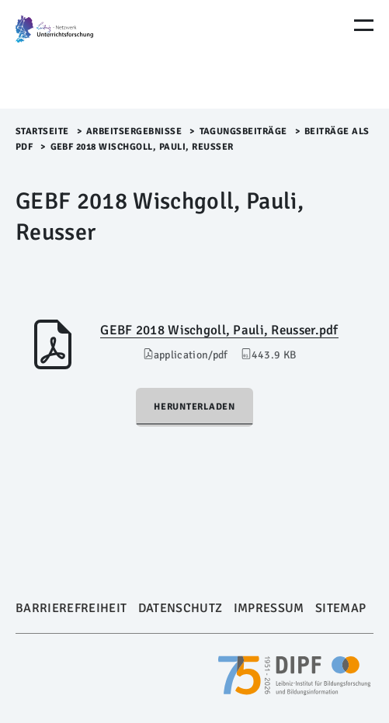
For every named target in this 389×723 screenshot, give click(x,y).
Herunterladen (194, 407)
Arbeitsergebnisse (134, 131)
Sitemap (340, 608)
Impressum (269, 608)
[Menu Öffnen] (363, 25)
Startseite (42, 131)
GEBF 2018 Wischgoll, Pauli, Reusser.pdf (219, 330)
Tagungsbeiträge (244, 131)
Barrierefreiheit (71, 608)
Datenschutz (180, 608)
